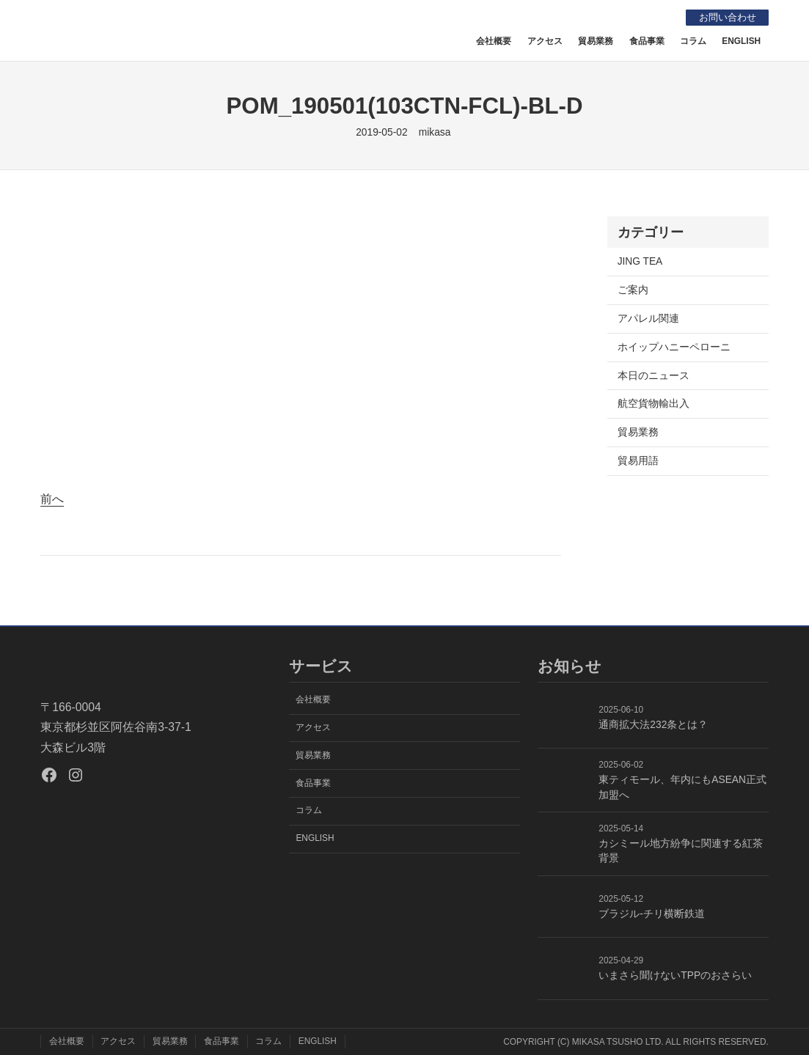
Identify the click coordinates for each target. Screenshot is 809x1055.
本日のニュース (653, 375)
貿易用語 (638, 460)
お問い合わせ (724, 17)
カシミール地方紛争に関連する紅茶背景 (680, 851)
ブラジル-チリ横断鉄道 (651, 913)
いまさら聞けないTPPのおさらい (675, 975)
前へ (52, 499)
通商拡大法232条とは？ (653, 724)
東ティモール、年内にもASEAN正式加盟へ (682, 787)
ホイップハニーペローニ (674, 347)
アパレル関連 (648, 318)
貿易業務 (638, 432)
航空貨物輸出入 (653, 403)
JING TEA (640, 261)
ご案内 (633, 289)
